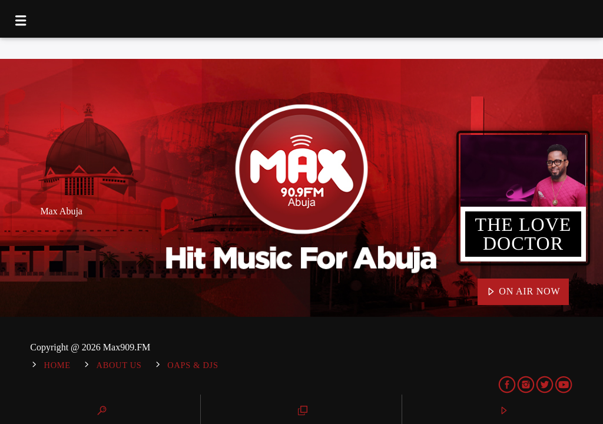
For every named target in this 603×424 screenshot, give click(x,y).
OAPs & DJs (192, 365)
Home (57, 365)
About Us (119, 365)
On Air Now (523, 292)
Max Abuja (61, 211)
